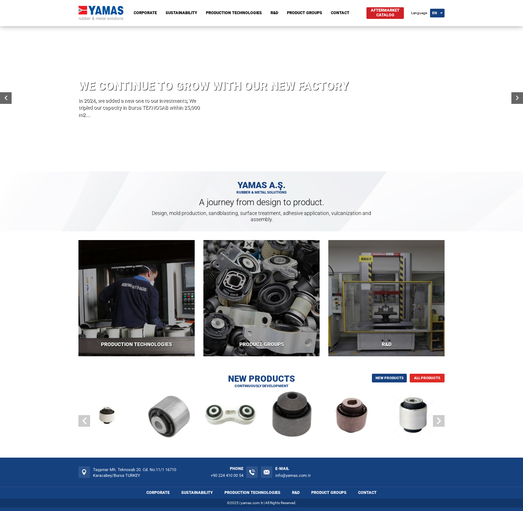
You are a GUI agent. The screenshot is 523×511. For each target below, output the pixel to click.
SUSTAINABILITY (181, 13)
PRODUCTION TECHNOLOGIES (234, 13)
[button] (439, 421)
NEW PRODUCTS (390, 378)
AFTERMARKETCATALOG (385, 12)
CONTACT (340, 13)
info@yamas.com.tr (293, 475)
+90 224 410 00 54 (227, 475)
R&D (274, 13)
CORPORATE (145, 13)
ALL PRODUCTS (427, 378)
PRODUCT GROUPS (304, 13)
